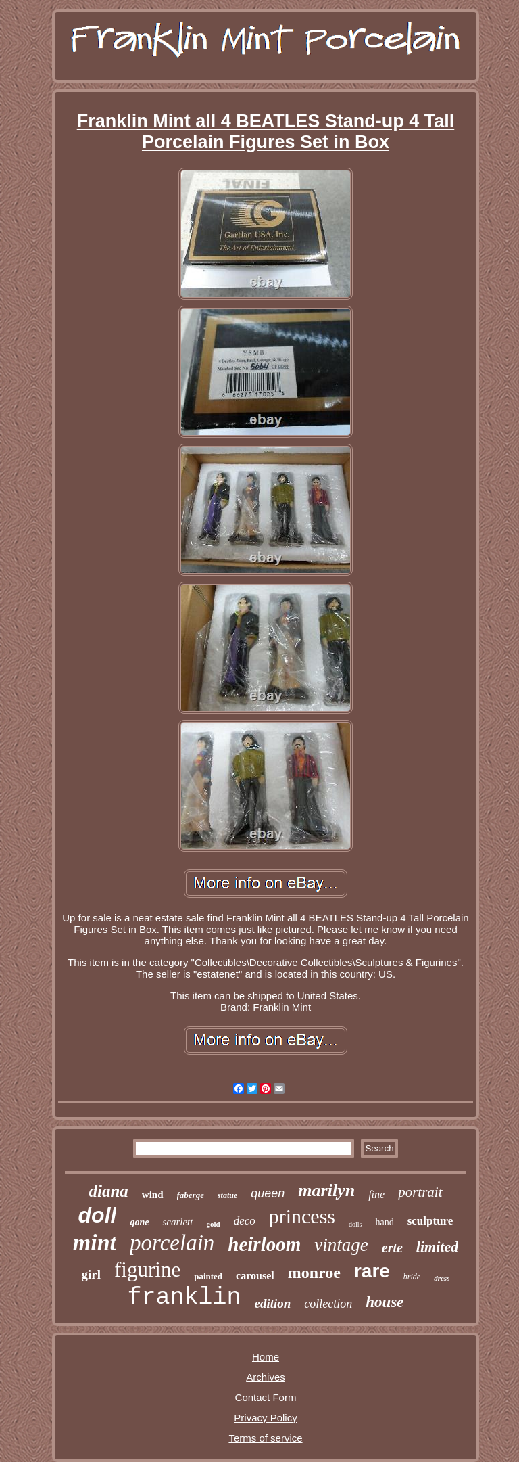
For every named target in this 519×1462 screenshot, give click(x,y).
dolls (355, 1224)
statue (227, 1195)
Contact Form (266, 1397)
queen (268, 1193)
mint (94, 1242)
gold (213, 1224)
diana (108, 1191)
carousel (255, 1275)
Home (265, 1357)
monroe (314, 1272)
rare (372, 1270)
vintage (341, 1245)
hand (384, 1222)
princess (302, 1216)
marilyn (326, 1190)
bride (411, 1276)
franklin (184, 1297)
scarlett (177, 1221)
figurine (147, 1269)
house (384, 1302)
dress (441, 1278)
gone (139, 1222)
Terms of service (265, 1438)
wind (153, 1194)
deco (244, 1220)
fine (376, 1194)
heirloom (264, 1244)
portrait (420, 1192)
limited (437, 1246)
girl (91, 1274)
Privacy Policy (265, 1417)
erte (392, 1247)
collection (328, 1303)
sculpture (430, 1220)
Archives (265, 1377)
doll (97, 1215)
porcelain (172, 1243)
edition (272, 1303)
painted (208, 1276)
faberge (190, 1195)
